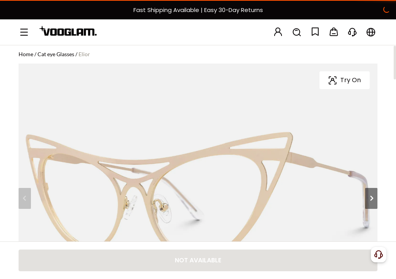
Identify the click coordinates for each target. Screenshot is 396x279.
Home (26, 54)
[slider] (341, 107)
